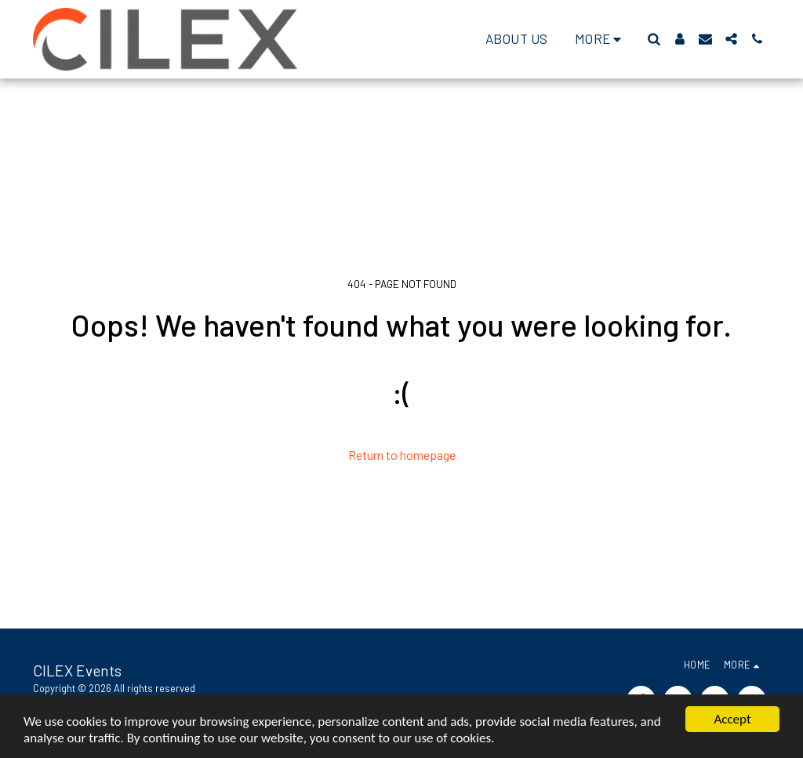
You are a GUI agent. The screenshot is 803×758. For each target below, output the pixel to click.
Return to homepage (402, 454)
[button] (653, 39)
